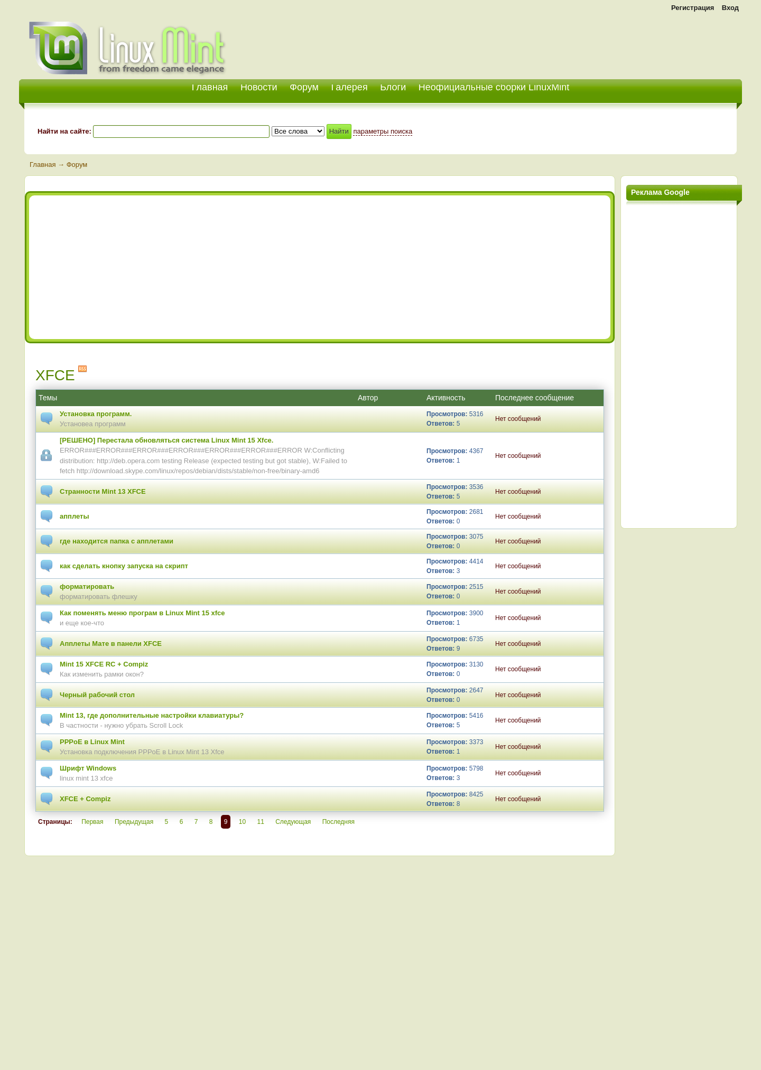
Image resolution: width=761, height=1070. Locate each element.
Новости (258, 87)
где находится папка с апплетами (116, 541)
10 (242, 821)
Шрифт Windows (88, 768)
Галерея (349, 87)
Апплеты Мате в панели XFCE (111, 643)
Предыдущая (134, 821)
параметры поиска (382, 131)
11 (260, 821)
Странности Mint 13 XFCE (103, 491)
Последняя (338, 821)
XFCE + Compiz (85, 799)
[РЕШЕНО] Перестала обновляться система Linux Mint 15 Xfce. (166, 440)
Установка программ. (96, 414)
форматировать (87, 586)
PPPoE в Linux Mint (92, 742)
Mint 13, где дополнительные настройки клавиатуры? (152, 715)
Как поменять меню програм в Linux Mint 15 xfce (142, 613)
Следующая (293, 821)
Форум (304, 87)
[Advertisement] (618, 42)
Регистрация (692, 8)
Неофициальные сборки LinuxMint (494, 87)
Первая (92, 821)
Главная (42, 164)
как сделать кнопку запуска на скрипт (124, 566)
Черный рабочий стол (97, 695)
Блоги (393, 87)
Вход (730, 8)
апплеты (74, 516)
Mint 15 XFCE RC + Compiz (104, 664)
